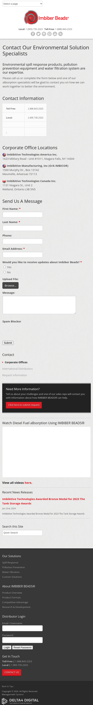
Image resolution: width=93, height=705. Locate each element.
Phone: (7, 235)
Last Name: (11, 222)
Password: (8, 635)
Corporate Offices (16, 362)
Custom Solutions (12, 577)
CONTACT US (11, 672)
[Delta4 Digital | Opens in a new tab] (20, 700)
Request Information (14, 375)
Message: (8, 292)
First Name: (11, 209)
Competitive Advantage (15, 602)
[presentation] (30, 331)
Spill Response (10, 562)
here (28, 483)
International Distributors (17, 368)
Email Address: (13, 248)
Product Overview (12, 592)
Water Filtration (10, 572)
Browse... (10, 285)
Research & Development (16, 607)
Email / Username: (12, 623)
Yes (7, 267)
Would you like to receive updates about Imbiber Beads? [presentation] (42, 262)
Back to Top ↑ (8, 686)
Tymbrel (20, 694)
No (7, 272)
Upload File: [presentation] (10, 279)
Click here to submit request (23, 405)
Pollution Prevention (13, 567)
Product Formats (11, 597)
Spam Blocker (11, 321)
